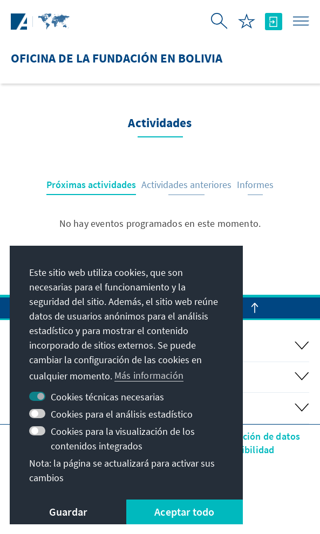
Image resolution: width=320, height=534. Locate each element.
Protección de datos (258, 436)
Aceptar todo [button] (184, 511)
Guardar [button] (68, 511)
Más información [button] (148, 375)
